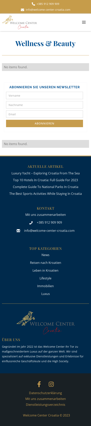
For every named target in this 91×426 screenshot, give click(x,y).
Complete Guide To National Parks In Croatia (45, 187)
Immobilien (45, 286)
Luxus (45, 294)
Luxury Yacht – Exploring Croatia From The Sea (45, 173)
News (45, 255)
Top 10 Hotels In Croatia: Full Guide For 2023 (45, 180)
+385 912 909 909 (49, 222)
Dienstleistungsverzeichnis (45, 404)
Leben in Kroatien (45, 270)
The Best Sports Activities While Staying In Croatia (45, 194)
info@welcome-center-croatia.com (49, 231)
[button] (84, 22)
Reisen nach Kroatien (45, 263)
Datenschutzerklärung (45, 393)
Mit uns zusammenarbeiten (45, 215)
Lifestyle (45, 278)
